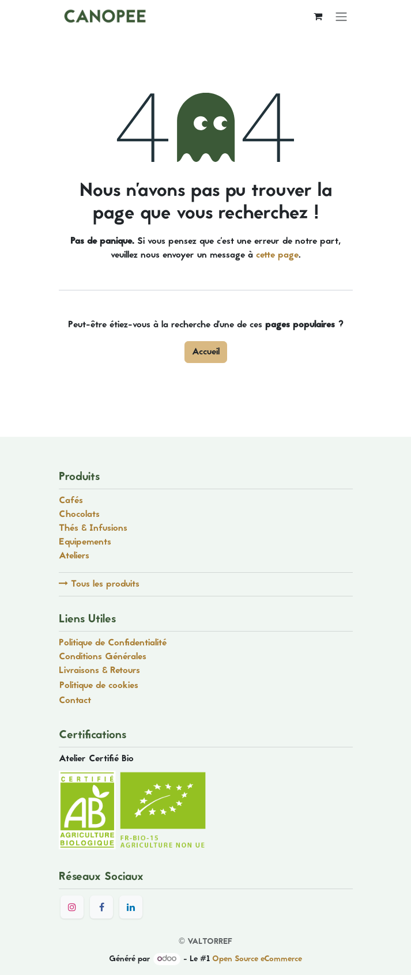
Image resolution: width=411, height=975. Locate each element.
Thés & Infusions (94, 528)
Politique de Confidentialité (113, 643)
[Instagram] (72, 907)
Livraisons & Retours (99, 671)
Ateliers (74, 556)
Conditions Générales (102, 657)
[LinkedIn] (130, 907)
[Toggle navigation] (341, 16)
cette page (277, 255)
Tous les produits (99, 584)
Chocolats (79, 514)
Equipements (85, 542)
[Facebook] (101, 907)
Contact (75, 701)
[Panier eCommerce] (318, 16)
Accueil (206, 352)
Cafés (71, 501)
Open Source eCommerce (257, 959)
